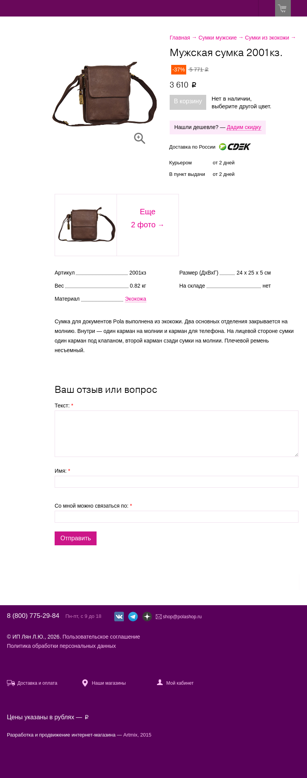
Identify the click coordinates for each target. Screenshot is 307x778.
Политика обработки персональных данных (61, 646)
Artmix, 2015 (137, 735)
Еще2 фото (143, 217)
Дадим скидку (244, 127)
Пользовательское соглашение (101, 637)
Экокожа (135, 299)
